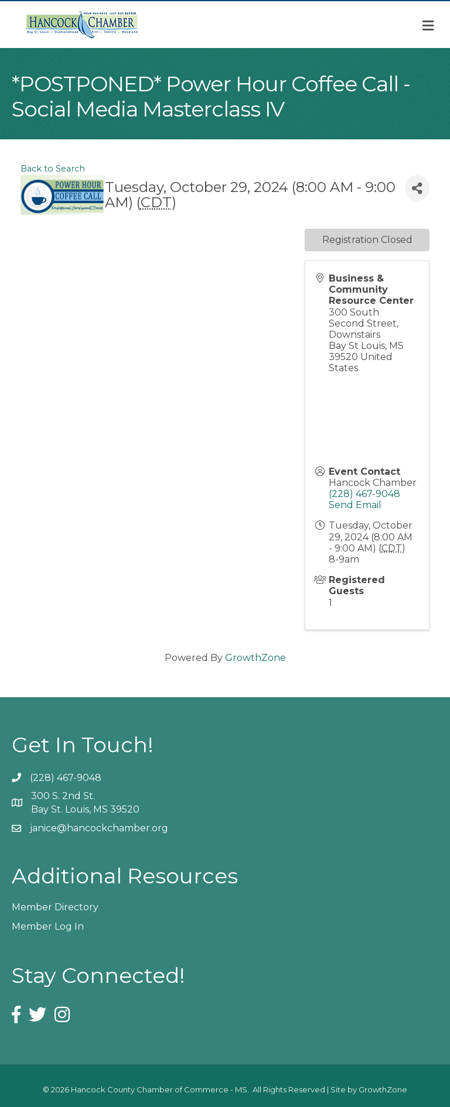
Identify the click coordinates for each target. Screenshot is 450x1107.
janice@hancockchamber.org (99, 828)
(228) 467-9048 (364, 493)
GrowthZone (255, 657)
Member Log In (48, 926)
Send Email (355, 504)
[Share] (417, 188)
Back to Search (53, 168)
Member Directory (55, 907)
